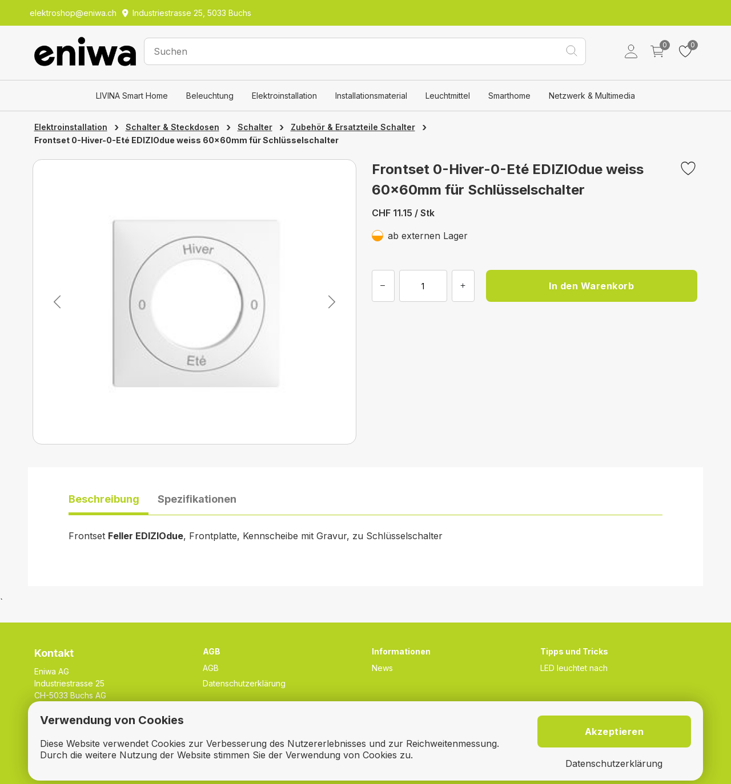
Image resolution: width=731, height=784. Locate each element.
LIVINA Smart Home (132, 95)
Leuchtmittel (447, 95)
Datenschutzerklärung (244, 683)
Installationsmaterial (371, 95)
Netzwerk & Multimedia (592, 95)
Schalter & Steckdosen (172, 127)
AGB (211, 668)
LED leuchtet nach (574, 668)
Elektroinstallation (284, 95)
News (382, 668)
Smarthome (509, 95)
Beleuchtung (210, 95)
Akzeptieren (614, 731)
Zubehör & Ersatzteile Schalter (353, 127)
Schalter (255, 127)
